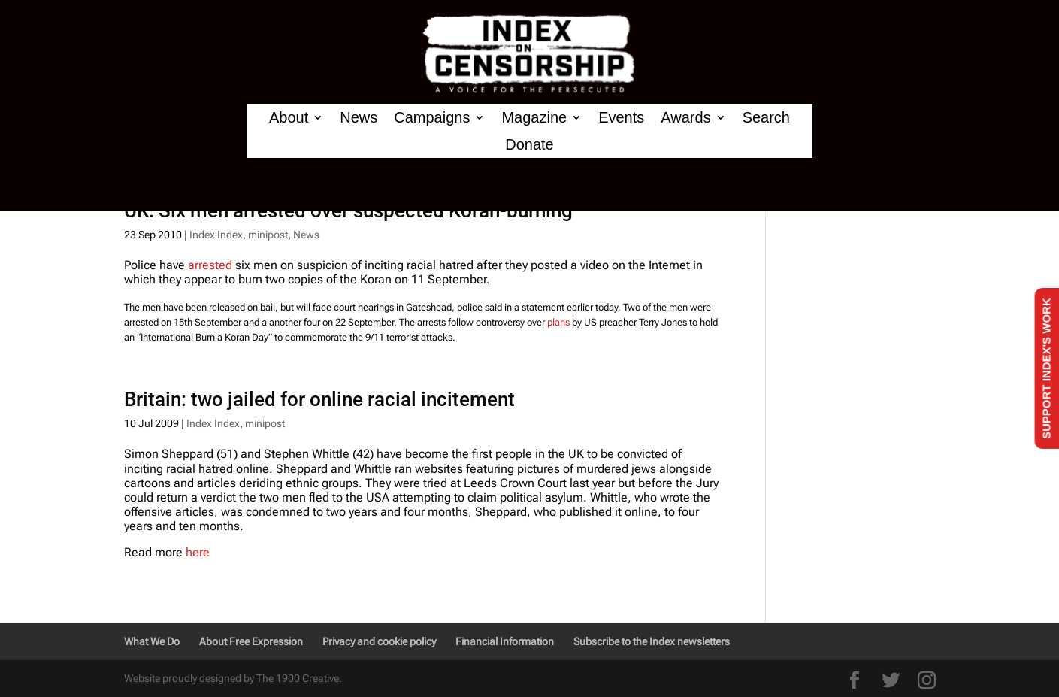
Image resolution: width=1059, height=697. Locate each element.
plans (558, 322)
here (198, 552)
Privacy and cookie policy (379, 641)
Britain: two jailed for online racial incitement (319, 399)
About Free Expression (251, 641)
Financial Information (504, 641)
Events (621, 118)
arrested (210, 265)
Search (766, 118)
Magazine (534, 118)
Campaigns (432, 118)
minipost (268, 235)
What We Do (152, 641)
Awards (685, 118)
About (288, 118)
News (358, 118)
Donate (529, 145)
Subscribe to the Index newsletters (651, 641)
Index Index (216, 235)
